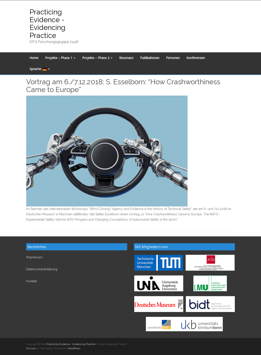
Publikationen (149, 58)
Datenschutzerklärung (41, 269)
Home (34, 58)
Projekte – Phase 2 (97, 58)
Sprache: (40, 69)
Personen (173, 58)
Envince (31, 348)
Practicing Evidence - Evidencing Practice (47, 23)
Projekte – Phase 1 (60, 58)
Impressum (34, 257)
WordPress (74, 348)
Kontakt (31, 281)
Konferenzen (195, 58)
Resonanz (126, 58)
